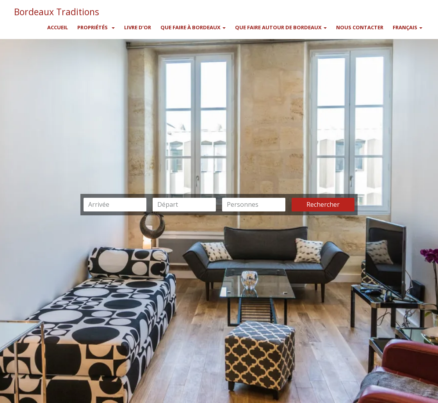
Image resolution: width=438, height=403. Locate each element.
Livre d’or (137, 27)
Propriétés (92, 27)
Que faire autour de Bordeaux (281, 27)
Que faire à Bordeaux (193, 27)
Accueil (57, 27)
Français (407, 27)
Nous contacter (359, 27)
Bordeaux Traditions (56, 10)
